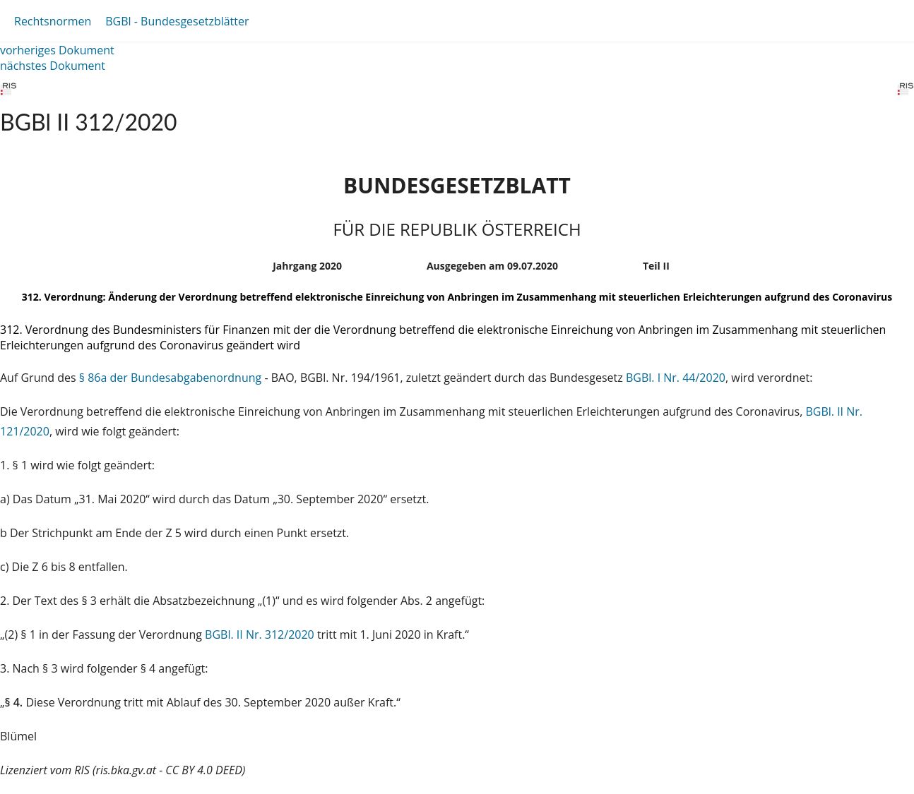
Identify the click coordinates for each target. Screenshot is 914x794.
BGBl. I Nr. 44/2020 (675, 377)
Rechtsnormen (52, 21)
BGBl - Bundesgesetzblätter (177, 21)
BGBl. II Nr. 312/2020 (259, 634)
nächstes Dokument (52, 65)
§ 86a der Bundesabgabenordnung (170, 377)
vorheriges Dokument (57, 50)
